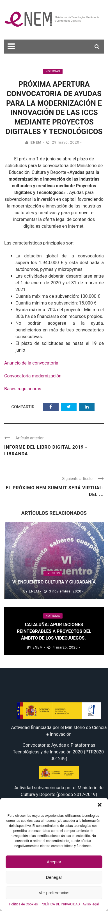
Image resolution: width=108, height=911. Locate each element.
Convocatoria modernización (32, 376)
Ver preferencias (54, 892)
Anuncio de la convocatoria (31, 363)
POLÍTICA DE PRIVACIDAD (60, 904)
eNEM (36, 142)
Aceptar (54, 861)
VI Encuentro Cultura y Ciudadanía (54, 582)
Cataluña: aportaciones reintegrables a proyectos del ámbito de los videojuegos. (54, 631)
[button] (99, 805)
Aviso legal (91, 904)
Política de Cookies (23, 904)
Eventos (53, 573)
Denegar (54, 877)
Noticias (52, 71)
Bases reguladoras (22, 388)
